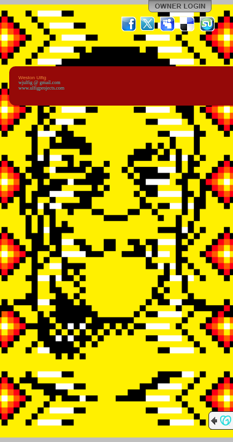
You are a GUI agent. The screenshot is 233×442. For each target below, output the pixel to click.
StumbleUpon (207, 24)
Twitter (148, 24)
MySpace (168, 24)
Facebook (128, 24)
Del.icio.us (187, 24)
